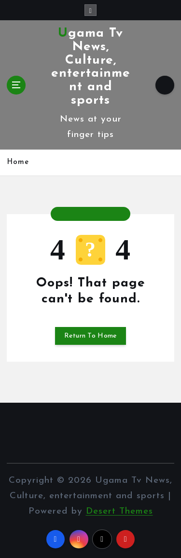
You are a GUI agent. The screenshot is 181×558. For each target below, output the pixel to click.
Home (18, 162)
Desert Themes (119, 511)
